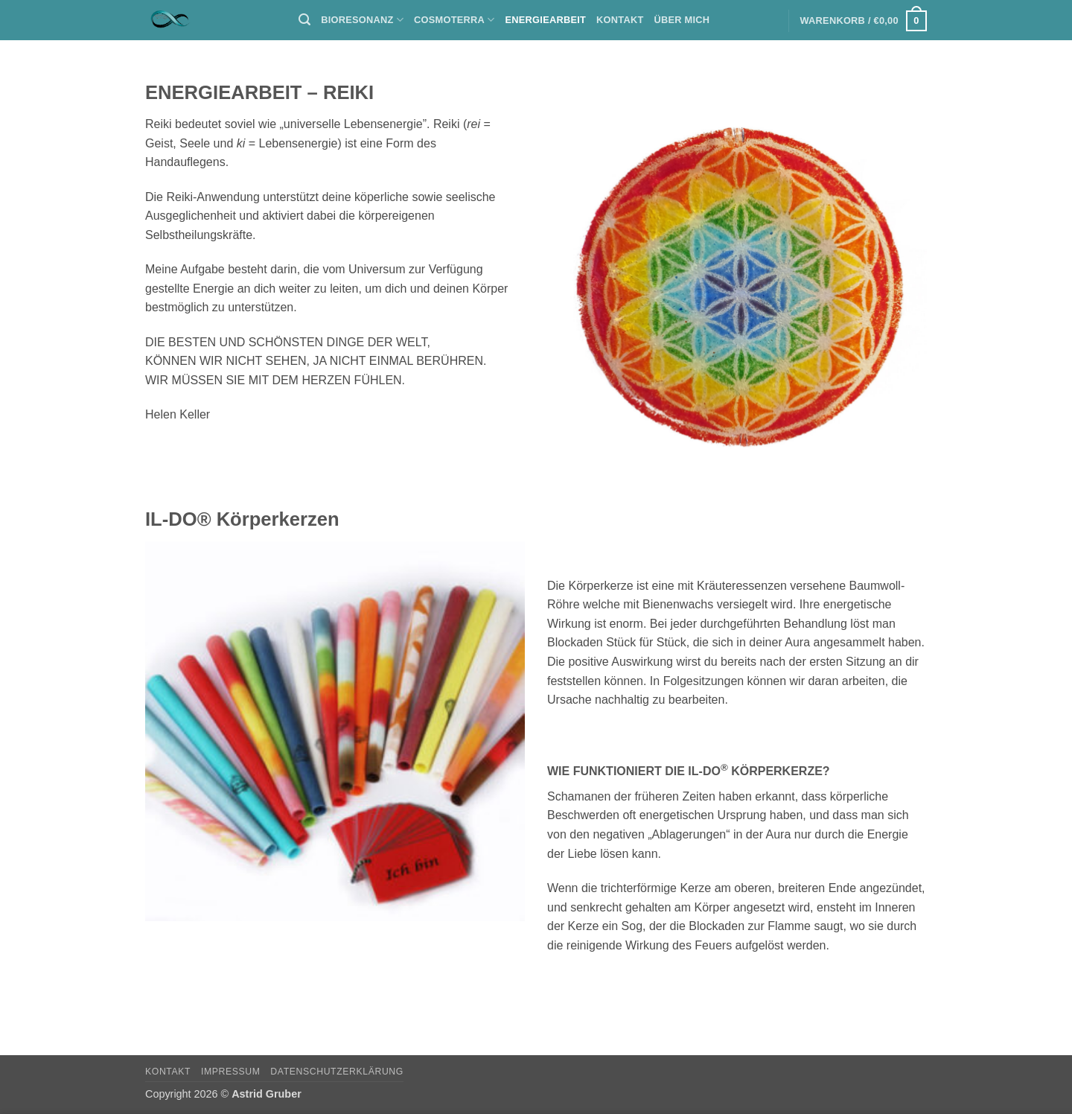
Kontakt (619, 19)
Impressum (231, 1071)
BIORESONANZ (362, 20)
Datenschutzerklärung (336, 1071)
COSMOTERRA (454, 20)
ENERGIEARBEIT (546, 19)
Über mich (682, 19)
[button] (304, 19)
